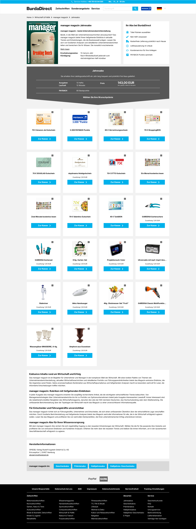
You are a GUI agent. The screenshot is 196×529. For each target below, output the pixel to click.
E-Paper (126, 516)
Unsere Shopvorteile (40, 489)
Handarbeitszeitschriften (69, 504)
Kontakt (151, 507)
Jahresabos (128, 501)
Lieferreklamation (155, 516)
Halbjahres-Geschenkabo (122, 466)
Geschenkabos (129, 504)
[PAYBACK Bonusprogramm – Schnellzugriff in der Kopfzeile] (146, 9)
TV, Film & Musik (98, 504)
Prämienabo (80, 466)
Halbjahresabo (98, 466)
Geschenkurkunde (155, 501)
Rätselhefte (31, 519)
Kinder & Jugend (33, 516)
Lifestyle (94, 507)
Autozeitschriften (34, 510)
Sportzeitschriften (66, 507)
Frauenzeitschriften (67, 519)
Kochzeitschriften (34, 504)
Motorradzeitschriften (35, 501)
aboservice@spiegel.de (38, 455)
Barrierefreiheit (131, 489)
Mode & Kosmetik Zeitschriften (39, 513)
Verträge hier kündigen (157, 519)
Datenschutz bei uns (63, 489)
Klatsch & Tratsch (66, 516)
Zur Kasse (43, 139)
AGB (80, 489)
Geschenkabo (62, 466)
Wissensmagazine (66, 501)
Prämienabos (128, 507)
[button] (162, 8)
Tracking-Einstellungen (154, 489)
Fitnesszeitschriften (99, 501)
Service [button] (95, 8)
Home (29, 17)
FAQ (149, 504)
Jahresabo (75, 17)
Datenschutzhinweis (111, 489)
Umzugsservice (154, 510)
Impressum (92, 489)
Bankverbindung (154, 513)
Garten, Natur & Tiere (35, 507)
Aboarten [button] (127, 496)
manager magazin (60, 17)
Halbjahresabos (129, 510)
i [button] (52, 112)
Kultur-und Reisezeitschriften (103, 513)
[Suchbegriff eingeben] (120, 9)
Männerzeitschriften (99, 519)
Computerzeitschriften (68, 510)
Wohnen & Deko (97, 510)
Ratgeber (95, 516)
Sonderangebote (80, 8)
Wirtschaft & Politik (42, 17)
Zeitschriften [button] (63, 8)
